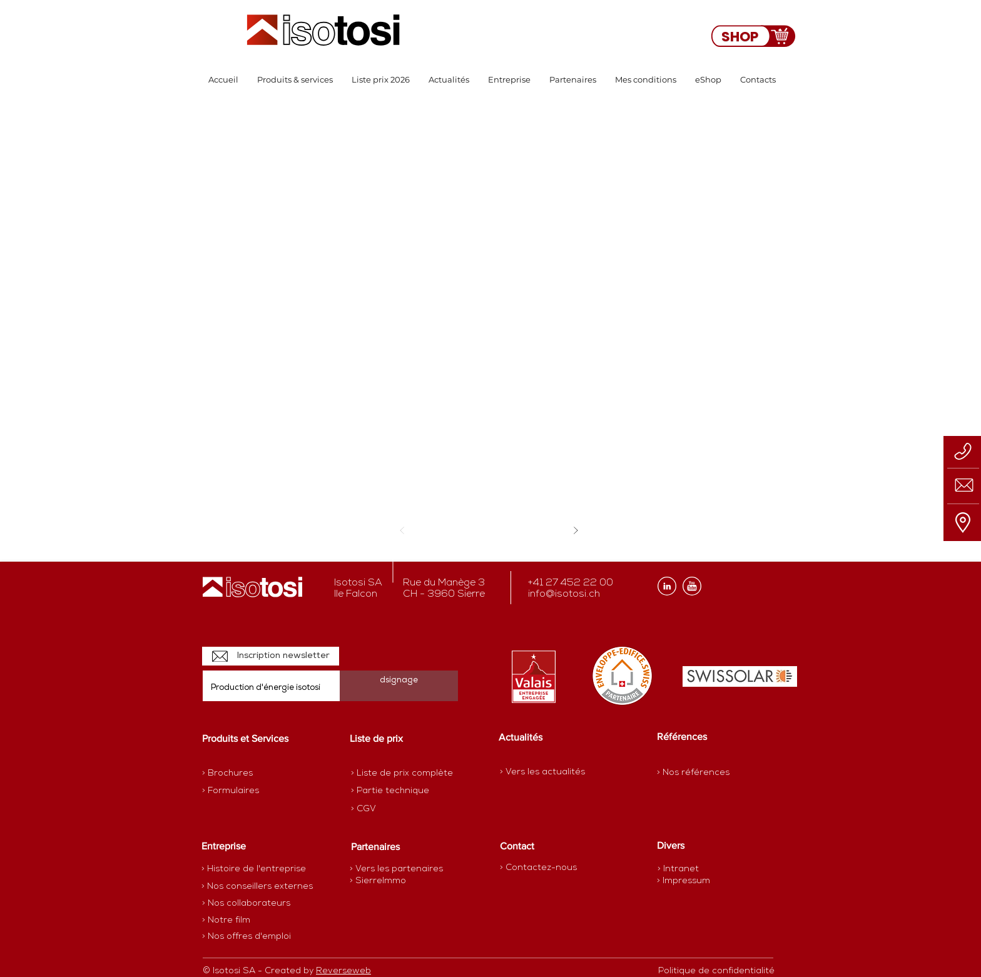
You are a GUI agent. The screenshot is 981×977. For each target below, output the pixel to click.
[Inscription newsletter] (270, 656)
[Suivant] (575, 530)
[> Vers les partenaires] (396, 868)
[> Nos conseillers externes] (257, 886)
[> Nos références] (693, 772)
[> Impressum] (683, 881)
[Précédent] (402, 530)
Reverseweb (343, 971)
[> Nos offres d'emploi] (247, 936)
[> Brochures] (251, 773)
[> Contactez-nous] (538, 867)
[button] (295, 80)
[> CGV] (395, 808)
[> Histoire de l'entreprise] (253, 868)
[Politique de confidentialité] (716, 970)
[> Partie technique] (395, 790)
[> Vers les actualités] (542, 772)
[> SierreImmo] (394, 880)
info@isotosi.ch (564, 594)
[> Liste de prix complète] (402, 773)
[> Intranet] (679, 869)
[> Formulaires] (256, 790)
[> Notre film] (226, 920)
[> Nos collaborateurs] (246, 903)
